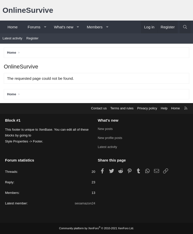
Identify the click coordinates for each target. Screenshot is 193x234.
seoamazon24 (85, 203)
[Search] (185, 27)
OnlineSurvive (28, 10)
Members (95, 27)
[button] (45, 27)
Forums (34, 27)
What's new (63, 27)
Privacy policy (147, 108)
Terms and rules (121, 108)
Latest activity (12, 38)
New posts (105, 129)
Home (13, 27)
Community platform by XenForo (96, 228)
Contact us (99, 108)
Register (32, 38)
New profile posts (110, 138)
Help (164, 108)
